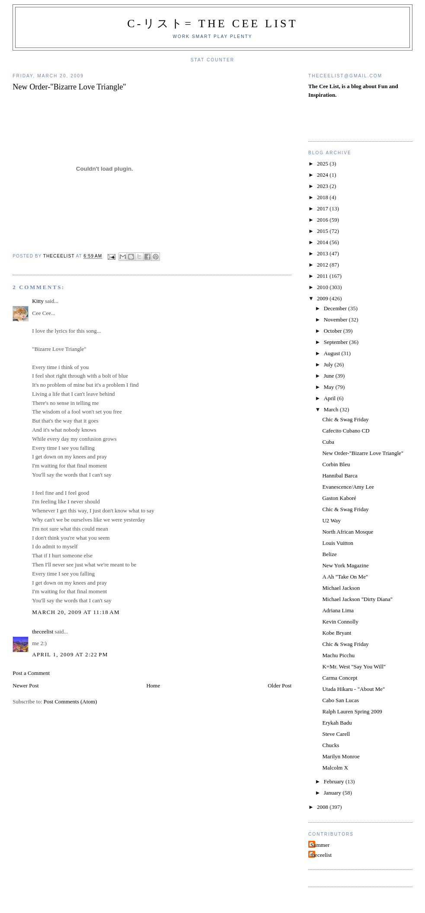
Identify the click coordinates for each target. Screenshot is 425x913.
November (336, 319)
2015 (323, 231)
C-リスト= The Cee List (212, 23)
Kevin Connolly (340, 621)
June (330, 375)
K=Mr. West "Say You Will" (354, 666)
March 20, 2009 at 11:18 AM (76, 612)
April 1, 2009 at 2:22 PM (70, 654)
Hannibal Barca (339, 475)
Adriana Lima (338, 610)
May (330, 387)
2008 (323, 807)
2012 (323, 264)
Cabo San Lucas (340, 700)
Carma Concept (339, 677)
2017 (323, 208)
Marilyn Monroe (340, 756)
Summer (319, 845)
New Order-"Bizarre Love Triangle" (362, 453)
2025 (323, 163)
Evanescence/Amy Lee (348, 487)
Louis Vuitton (337, 543)
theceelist (42, 631)
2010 (323, 287)
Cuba (328, 442)
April (330, 398)
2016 (323, 219)
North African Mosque (347, 531)
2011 (323, 276)
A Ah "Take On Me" (345, 576)
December (336, 308)
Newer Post (25, 685)
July (329, 364)
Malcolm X (335, 767)
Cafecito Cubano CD (345, 430)
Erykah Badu (337, 722)
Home (153, 685)
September (336, 342)
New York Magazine (345, 565)
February (334, 781)
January (333, 792)
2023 (323, 186)
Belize (329, 554)
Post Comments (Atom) (70, 701)
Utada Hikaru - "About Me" (353, 689)
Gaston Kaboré (339, 498)
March (332, 409)
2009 (323, 298)
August (333, 353)
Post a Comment (31, 673)
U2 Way (331, 520)
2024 (323, 175)
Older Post (279, 685)
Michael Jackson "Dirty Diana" (357, 599)
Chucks (330, 745)
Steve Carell (336, 734)
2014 (323, 242)
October (333, 331)
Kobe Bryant (336, 633)
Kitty (38, 301)
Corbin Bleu (336, 464)
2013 (323, 253)
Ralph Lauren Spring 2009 (352, 711)
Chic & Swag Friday (345, 419)
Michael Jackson (341, 588)
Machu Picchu (338, 655)
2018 (323, 197)
